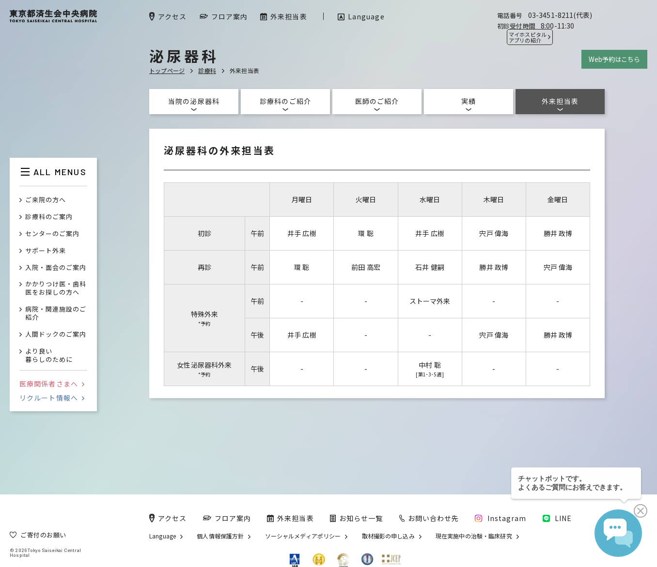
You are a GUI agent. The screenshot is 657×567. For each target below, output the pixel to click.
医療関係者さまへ (51, 383)
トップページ (167, 70)
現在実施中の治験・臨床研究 (474, 536)
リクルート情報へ (51, 397)
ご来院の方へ (45, 200)
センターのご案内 (52, 234)
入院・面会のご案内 (55, 268)
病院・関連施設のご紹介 (55, 313)
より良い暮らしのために (49, 355)
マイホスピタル (528, 37)
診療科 (207, 70)
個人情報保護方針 (220, 536)
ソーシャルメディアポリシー (303, 536)
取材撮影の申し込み (388, 536)
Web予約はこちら (614, 59)
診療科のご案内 (49, 217)
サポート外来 (45, 251)
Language (162, 536)
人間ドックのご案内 (55, 334)
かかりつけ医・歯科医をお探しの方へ (55, 288)
